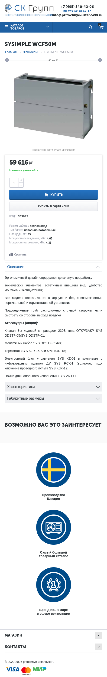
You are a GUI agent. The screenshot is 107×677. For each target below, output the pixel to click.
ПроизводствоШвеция (53, 497)
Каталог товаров (17, 27)
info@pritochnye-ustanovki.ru (77, 15)
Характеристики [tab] (53, 385)
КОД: (12, 216)
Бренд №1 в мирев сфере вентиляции (53, 611)
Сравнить (20, 254)
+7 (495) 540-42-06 (77, 7)
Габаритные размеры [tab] (53, 397)
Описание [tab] (53, 265)
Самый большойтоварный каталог (53, 554)
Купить (56, 194)
